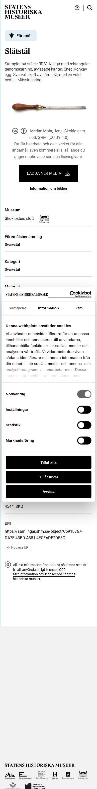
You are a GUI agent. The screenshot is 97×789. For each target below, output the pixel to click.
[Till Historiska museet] (55, 775)
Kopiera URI (17, 547)
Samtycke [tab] (17, 308)
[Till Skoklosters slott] (83, 775)
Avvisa (49, 491)
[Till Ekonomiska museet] (25, 775)
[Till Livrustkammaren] (68, 775)
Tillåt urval (48, 477)
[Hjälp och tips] (77, 7)
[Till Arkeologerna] (10, 775)
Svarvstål (12, 244)
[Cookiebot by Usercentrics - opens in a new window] (69, 294)
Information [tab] (48, 308)
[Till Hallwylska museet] (42, 775)
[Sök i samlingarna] (89, 7)
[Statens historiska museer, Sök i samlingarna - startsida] (23, 11)
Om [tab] (79, 308)
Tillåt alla (49, 462)
